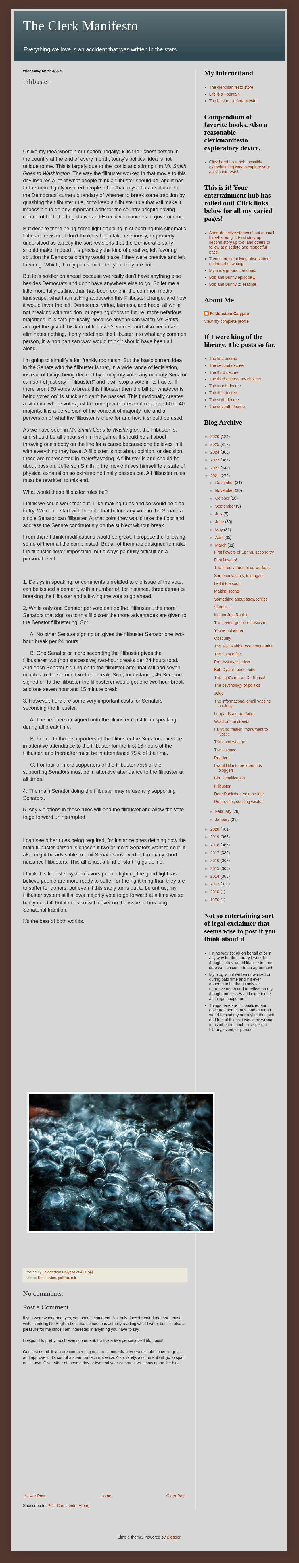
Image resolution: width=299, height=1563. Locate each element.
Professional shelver (232, 661)
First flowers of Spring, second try (244, 552)
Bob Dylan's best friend (235, 669)
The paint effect (228, 654)
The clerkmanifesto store (231, 87)
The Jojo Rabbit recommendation (243, 646)
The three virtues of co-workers (242, 567)
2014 (215, 876)
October (223, 498)
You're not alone (228, 630)
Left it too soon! (228, 583)
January (223, 819)
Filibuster (222, 786)
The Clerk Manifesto (80, 25)
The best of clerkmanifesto (232, 100)
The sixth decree (224, 399)
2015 (215, 868)
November (225, 490)
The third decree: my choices (235, 379)
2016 (215, 860)
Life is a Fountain (224, 94)
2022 (215, 468)
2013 (215, 884)
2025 (215, 444)
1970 (215, 899)
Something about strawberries (241, 599)
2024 (215, 452)
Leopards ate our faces (234, 713)
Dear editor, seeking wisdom (239, 801)
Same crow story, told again (239, 575)
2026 (215, 436)
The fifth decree (223, 392)
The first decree (223, 358)
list (40, 1278)
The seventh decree (227, 406)
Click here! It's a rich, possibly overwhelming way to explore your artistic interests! (239, 167)
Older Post (175, 1496)
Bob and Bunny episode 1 (232, 277)
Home (105, 1496)
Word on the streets (231, 721)
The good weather (230, 742)
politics (63, 1278)
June (220, 521)
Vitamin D (222, 607)
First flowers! (225, 560)
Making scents (227, 591)
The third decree (224, 372)
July (219, 514)
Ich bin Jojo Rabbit (230, 614)
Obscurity (222, 638)
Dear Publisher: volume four (239, 794)
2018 (215, 845)
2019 (215, 837)
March (221, 545)
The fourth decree (225, 386)
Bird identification (229, 778)
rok (73, 1278)
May (219, 529)
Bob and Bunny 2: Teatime (232, 284)
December (225, 482)
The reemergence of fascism (239, 622)
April (219, 537)
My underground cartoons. (232, 270)
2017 (215, 852)
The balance (225, 750)
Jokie (219, 693)
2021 (215, 475)
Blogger (173, 1537)
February (223, 811)
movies (50, 1278)
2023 (215, 460)
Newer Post (34, 1496)
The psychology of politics (237, 685)
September (225, 506)
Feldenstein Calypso (229, 313)
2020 (215, 829)
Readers (221, 757)
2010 (215, 891)
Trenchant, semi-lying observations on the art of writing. (240, 261)
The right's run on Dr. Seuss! (239, 677)
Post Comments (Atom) (68, 1505)
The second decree (226, 365)
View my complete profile (226, 321)
